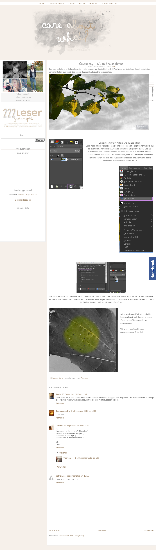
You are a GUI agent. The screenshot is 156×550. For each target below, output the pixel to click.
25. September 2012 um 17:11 (76, 476)
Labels (71, 3)
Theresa (84, 378)
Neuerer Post (54, 530)
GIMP (114, 66)
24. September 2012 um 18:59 (76, 426)
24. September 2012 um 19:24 (87, 458)
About (42, 3)
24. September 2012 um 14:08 (83, 411)
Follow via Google (23, 94)
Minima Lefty (23, 194)
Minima (34, 194)
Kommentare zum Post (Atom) (71, 536)
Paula (58, 394)
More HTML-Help (23, 100)
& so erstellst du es (23, 200)
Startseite (102, 530)
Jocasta (59, 426)
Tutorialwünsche (109, 3)
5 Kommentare (57, 378)
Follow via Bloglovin (23, 97)
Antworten (60, 403)
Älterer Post (149, 530)
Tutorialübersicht (56, 3)
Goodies (93, 3)
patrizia (59, 476)
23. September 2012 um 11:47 (74, 394)
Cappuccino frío (63, 411)
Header (82, 3)
